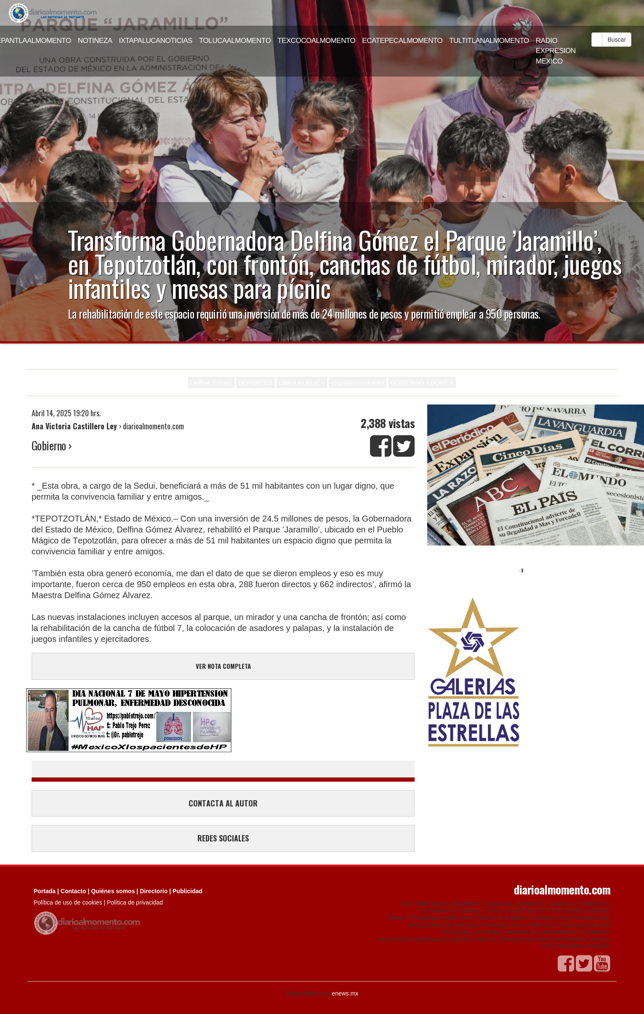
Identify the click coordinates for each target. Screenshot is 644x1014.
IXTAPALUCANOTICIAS (155, 41)
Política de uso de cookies (68, 902)
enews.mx (345, 993)
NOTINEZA (95, 41)
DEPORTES (255, 382)
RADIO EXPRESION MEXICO (556, 51)
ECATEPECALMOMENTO (402, 41)
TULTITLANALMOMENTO (489, 41)
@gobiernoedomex (357, 382)
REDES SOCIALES (223, 838)
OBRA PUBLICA (302, 382)
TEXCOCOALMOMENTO (316, 41)
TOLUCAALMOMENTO (235, 41)
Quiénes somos (113, 891)
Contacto (73, 891)
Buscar (616, 39)
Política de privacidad (135, 902)
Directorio (154, 891)
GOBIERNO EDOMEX (422, 382)
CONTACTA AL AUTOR (223, 803)
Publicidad (187, 891)
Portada (45, 891)
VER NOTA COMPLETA (223, 666)
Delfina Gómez (211, 382)
